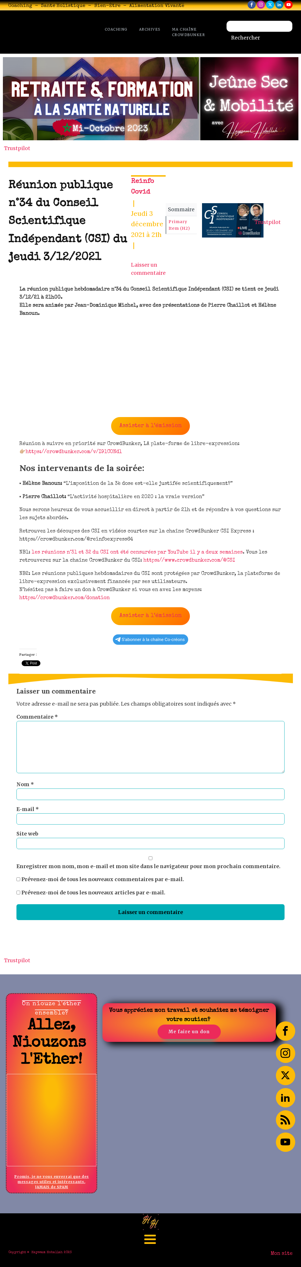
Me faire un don (189, 1031)
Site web (27, 834)
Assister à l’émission (150, 426)
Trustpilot (17, 148)
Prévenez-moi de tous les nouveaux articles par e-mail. (93, 892)
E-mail (27, 809)
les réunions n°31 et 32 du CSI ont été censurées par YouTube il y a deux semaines (137, 552)
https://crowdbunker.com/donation (64, 598)
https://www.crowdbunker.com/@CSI (189, 560)
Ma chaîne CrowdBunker (188, 32)
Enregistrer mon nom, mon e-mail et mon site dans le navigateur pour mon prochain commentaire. (148, 866)
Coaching (116, 29)
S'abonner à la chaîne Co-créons (150, 639)
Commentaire (37, 717)
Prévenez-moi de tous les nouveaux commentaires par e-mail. (102, 879)
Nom (25, 784)
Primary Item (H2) (179, 225)
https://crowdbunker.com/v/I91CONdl (74, 452)
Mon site (282, 1253)
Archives (149, 29)
